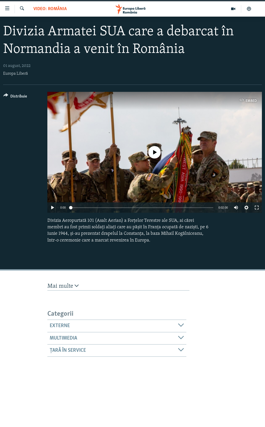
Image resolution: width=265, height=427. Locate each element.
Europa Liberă (15, 74)
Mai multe (63, 286)
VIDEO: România (50, 8)
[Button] (15, 97)
